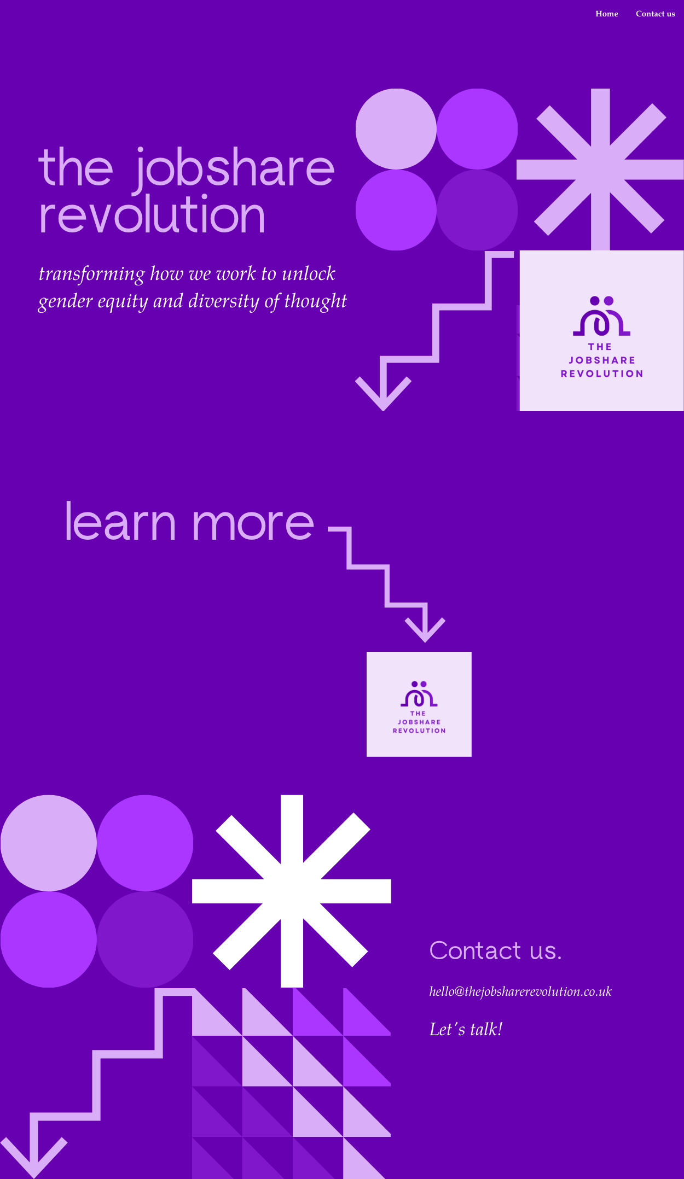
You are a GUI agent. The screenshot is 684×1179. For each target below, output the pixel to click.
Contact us (655, 13)
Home (606, 13)
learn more (189, 526)
